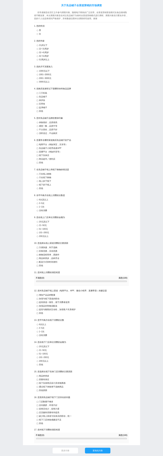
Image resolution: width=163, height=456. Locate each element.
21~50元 (43, 225)
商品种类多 (44, 376)
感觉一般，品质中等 (48, 126)
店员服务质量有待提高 (49, 412)
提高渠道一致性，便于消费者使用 (54, 302)
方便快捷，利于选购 (48, 247)
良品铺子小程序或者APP (50, 148)
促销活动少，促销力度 (49, 409)
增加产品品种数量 (47, 295)
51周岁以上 (44, 59)
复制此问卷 (98, 451)
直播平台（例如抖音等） (50, 152)
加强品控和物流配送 (48, 306)
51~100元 (43, 229)
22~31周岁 (44, 49)
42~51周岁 (44, 56)
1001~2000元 (45, 74)
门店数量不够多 (46, 402)
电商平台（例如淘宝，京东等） (53, 144)
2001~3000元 (45, 78)
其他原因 (43, 390)
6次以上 (42, 324)
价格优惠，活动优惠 (48, 251)
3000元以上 (44, 82)
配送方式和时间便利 (48, 262)
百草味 (42, 104)
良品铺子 (43, 97)
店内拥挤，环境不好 (48, 405)
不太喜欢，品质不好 (48, 129)
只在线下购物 (45, 177)
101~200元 (44, 232)
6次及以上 (43, 200)
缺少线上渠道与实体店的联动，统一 (55, 416)
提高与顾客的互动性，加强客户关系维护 (57, 309)
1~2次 (41, 207)
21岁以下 (43, 45)
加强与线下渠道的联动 (49, 299)
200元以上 (44, 236)
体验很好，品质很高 (48, 122)
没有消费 (43, 210)
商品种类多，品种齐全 (49, 258)
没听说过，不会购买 (48, 133)
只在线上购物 (45, 174)
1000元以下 (44, 71)
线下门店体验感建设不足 (50, 420)
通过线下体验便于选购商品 (51, 387)
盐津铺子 (43, 107)
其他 (41, 111)
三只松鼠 (43, 93)
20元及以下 (44, 222)
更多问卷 (65, 451)
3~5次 (41, 203)
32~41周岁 (44, 52)
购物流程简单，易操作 (49, 255)
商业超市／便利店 (47, 159)
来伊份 (42, 100)
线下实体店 (44, 155)
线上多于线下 (45, 181)
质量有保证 (44, 379)
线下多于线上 (45, 185)
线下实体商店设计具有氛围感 (52, 383)
